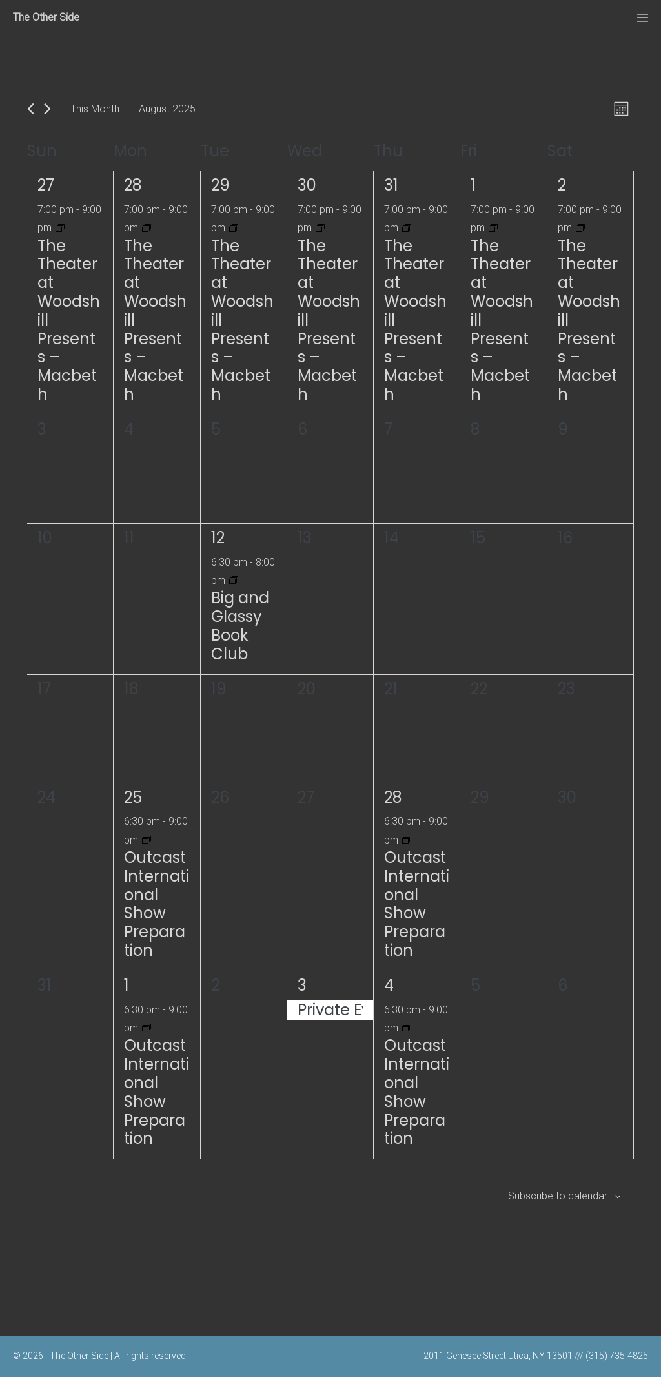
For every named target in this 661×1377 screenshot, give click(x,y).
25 (133, 797)
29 (220, 185)
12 (218, 537)
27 (45, 185)
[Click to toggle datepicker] (167, 109)
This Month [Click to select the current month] (94, 109)
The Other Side (46, 17)
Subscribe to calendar (557, 1196)
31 (391, 185)
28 (133, 185)
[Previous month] (30, 109)
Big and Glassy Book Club (240, 625)
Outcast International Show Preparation (156, 904)
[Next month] (47, 109)
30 (307, 185)
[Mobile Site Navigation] (642, 17)
